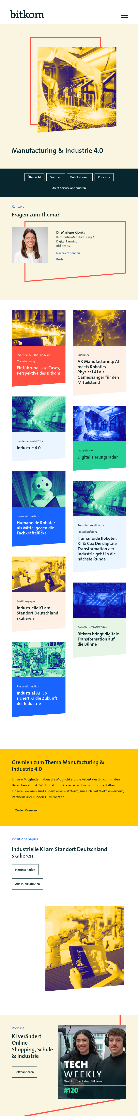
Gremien (56, 177)
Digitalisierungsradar (98, 457)
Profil (60, 259)
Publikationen (79, 177)
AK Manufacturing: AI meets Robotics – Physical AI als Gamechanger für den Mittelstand (98, 372)
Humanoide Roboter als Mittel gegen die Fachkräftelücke (36, 528)
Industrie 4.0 (29, 447)
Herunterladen (25, 870)
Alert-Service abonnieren (69, 188)
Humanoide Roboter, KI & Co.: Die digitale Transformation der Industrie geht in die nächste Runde (97, 549)
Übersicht (34, 177)
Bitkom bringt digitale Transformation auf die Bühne (98, 639)
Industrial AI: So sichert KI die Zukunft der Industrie (37, 698)
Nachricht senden (68, 253)
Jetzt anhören (24, 1072)
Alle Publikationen (27, 884)
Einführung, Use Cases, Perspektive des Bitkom (38, 370)
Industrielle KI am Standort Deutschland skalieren (37, 613)
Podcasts (104, 177)
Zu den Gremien (26, 810)
